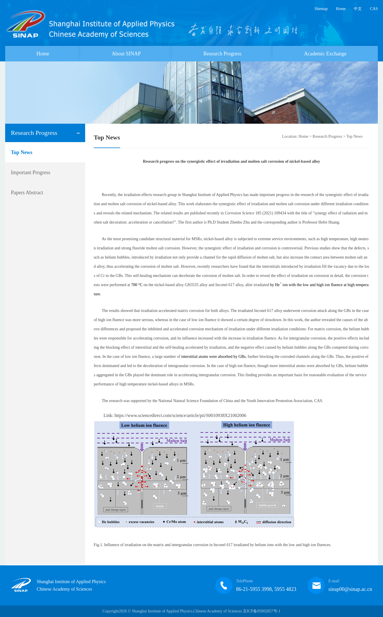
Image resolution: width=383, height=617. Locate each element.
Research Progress (222, 54)
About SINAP (126, 54)
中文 (358, 9)
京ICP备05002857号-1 (261, 611)
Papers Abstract (27, 192)
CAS (374, 9)
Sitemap (321, 9)
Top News (21, 152)
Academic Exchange (325, 54)
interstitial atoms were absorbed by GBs (213, 356)
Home (341, 9)
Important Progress (30, 172)
